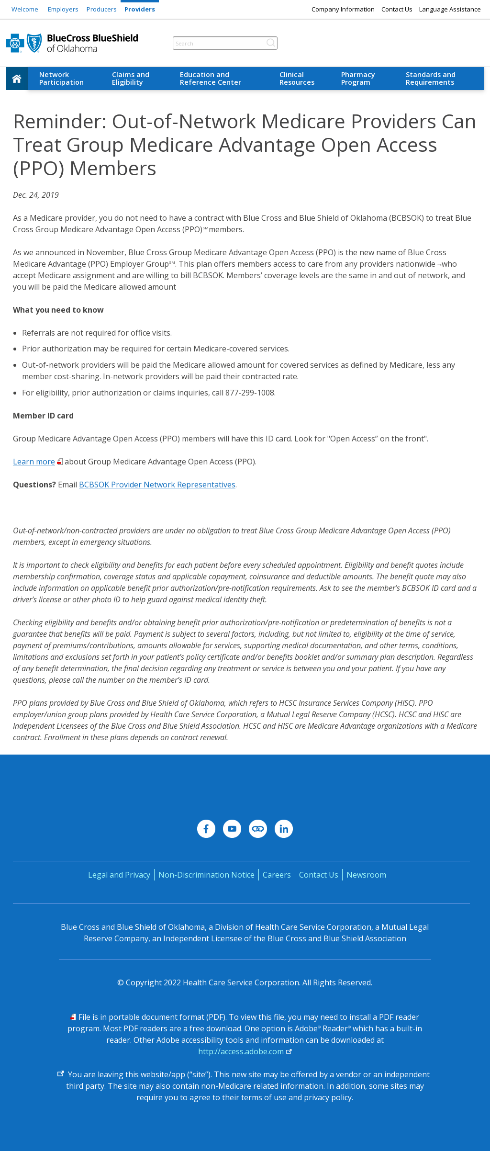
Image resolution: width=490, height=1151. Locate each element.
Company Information (343, 9)
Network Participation (61, 78)
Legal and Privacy (119, 874)
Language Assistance (450, 9)
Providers (139, 9)
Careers (277, 874)
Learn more (34, 461)
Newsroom (366, 874)
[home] (17, 78)
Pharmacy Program (358, 78)
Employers (63, 9)
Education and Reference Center (210, 78)
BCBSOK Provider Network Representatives (157, 484)
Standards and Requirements (431, 78)
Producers (102, 9)
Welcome (24, 9)
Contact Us (396, 9)
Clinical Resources (296, 78)
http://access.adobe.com (241, 1051)
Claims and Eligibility (130, 78)
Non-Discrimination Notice (206, 874)
